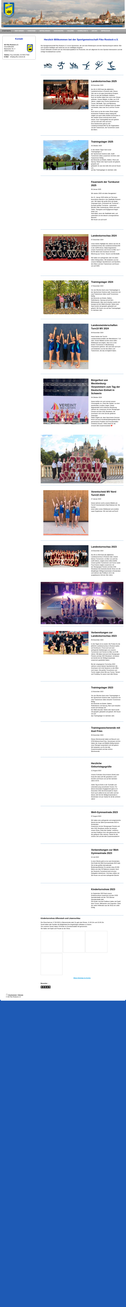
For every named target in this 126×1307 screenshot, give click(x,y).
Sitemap (20, 995)
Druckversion (11, 995)
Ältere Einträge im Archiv (82, 978)
